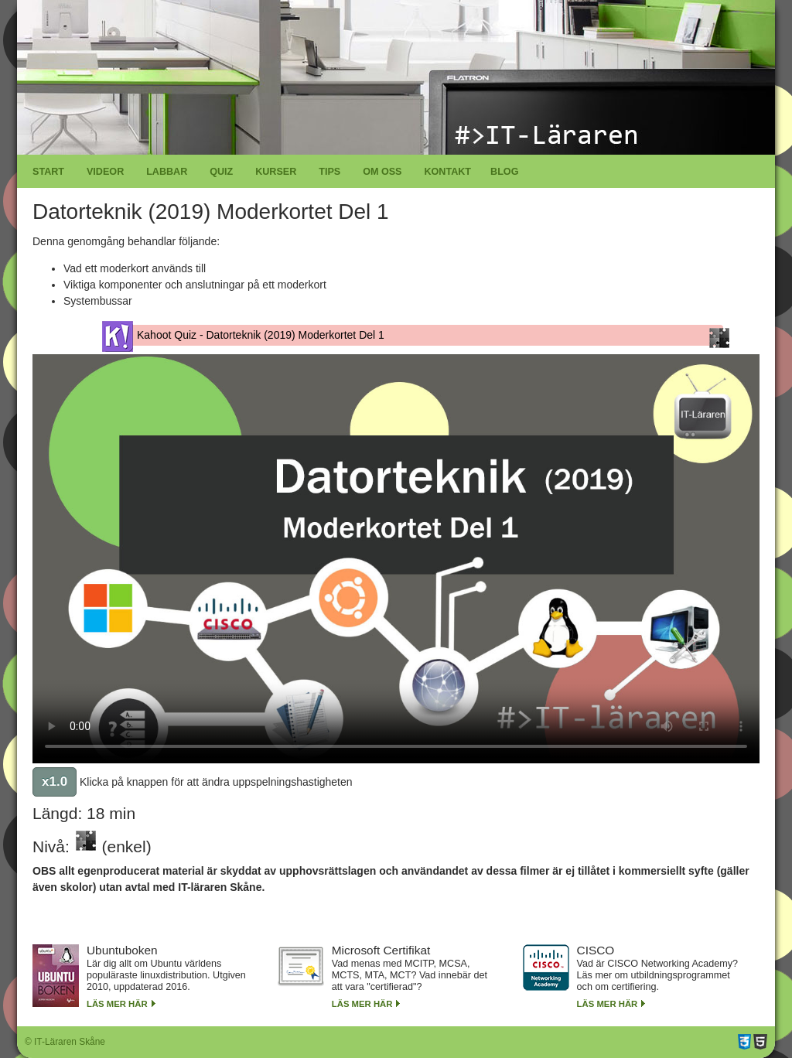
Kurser (275, 171)
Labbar (166, 171)
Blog (504, 171)
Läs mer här (117, 1004)
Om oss (382, 171)
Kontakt (447, 171)
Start (48, 171)
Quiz (221, 171)
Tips (329, 171)
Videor (105, 171)
